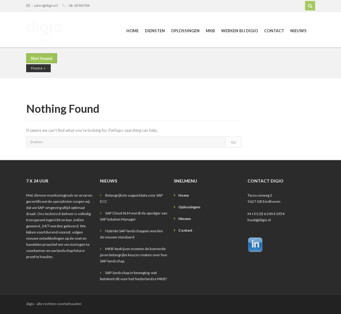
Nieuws (298, 30)
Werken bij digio (239, 30)
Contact (274, 30)
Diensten (155, 30)
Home (132, 30)
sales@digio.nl (46, 5)
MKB (210, 30)
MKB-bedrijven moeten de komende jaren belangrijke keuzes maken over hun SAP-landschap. (133, 254)
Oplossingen (185, 30)
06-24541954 (79, 5)
